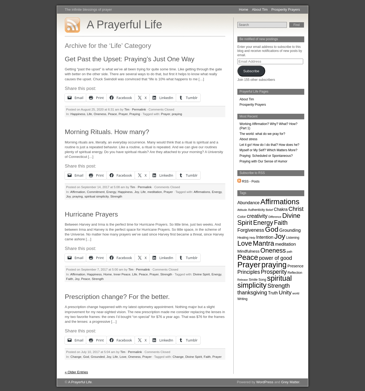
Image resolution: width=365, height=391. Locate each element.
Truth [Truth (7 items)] (273, 293)
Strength (116, 196)
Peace (112, 114)
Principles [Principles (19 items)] (248, 272)
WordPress (264, 382)
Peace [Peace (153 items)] (247, 257)
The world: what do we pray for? (262, 134)
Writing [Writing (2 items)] (242, 299)
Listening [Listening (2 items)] (292, 238)
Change (75, 356)
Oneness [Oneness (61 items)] (273, 250)
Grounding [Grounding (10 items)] (290, 230)
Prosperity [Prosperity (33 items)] (274, 272)
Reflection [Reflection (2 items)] (295, 273)
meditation (154, 191)
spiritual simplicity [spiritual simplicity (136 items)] (264, 281)
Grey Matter (290, 382)
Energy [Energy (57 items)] (263, 222)
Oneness (100, 114)
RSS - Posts (248, 181)
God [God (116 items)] (272, 229)
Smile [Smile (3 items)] (253, 280)
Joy (136, 191)
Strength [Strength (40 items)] (278, 285)
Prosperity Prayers (285, 9)
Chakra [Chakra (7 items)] (280, 209)
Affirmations (202, 191)
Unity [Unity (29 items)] (285, 292)
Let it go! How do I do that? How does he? (269, 145)
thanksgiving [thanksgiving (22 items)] (252, 292)
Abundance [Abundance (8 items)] (248, 202)
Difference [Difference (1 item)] (274, 216)
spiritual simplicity (97, 196)
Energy (111, 191)
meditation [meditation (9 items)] (285, 244)
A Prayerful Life (124, 24)
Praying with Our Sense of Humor (263, 161)
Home (243, 9)
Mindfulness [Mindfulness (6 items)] (248, 251)
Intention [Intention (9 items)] (264, 237)
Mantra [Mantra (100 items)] (263, 243)
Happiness (77, 114)
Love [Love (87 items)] (244, 243)
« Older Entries (76, 372)
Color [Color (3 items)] (241, 217)
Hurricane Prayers (91, 214)
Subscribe (251, 71)
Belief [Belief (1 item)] (269, 209)
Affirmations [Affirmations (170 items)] (279, 202)
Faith (69, 278)
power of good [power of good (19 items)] (275, 258)
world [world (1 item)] (295, 293)
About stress (248, 139)
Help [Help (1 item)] (252, 237)
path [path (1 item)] (289, 251)
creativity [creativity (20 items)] (257, 216)
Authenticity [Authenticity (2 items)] (256, 210)
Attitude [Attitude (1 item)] (242, 209)
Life (89, 114)
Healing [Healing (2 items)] (243, 238)
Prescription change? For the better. (117, 296)
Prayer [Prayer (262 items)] (248, 264)
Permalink (139, 109)
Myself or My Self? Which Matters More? (268, 150)
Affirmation (77, 191)
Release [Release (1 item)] (242, 279)
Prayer (123, 114)
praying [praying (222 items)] (274, 264)
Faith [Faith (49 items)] (281, 222)
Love (123, 356)
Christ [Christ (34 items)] (295, 209)
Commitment (96, 191)
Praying (135, 114)
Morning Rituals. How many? (107, 131)
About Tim (260, 9)
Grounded (98, 356)
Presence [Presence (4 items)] (295, 266)
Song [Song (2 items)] (262, 280)
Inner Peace (121, 274)
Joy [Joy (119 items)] (279, 236)
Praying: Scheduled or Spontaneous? (266, 156)
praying (177, 114)
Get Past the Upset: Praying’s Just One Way (129, 59)
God (86, 356)
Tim (126, 109)
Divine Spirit (201, 274)
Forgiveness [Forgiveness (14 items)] (250, 230)
